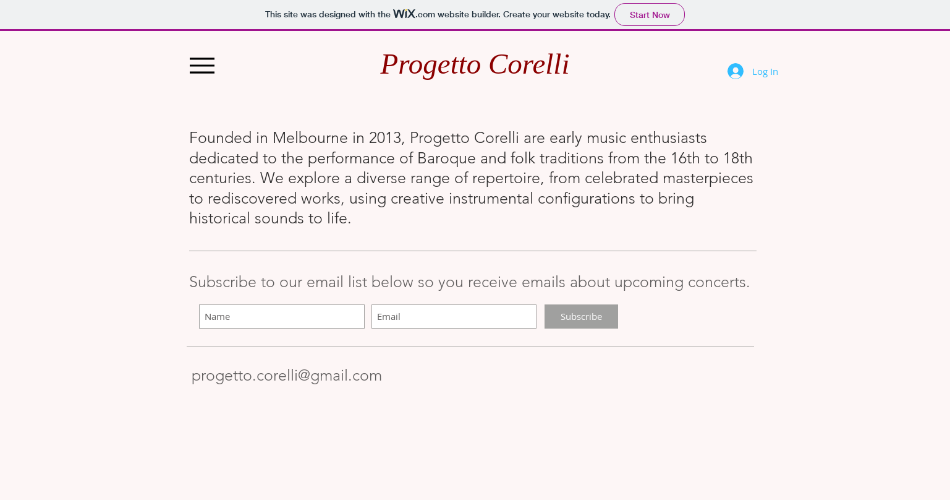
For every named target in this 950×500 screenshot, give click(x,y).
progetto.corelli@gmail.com (287, 375)
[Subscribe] (581, 316)
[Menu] (202, 65)
